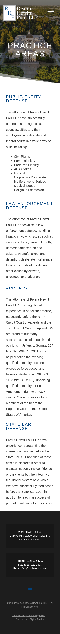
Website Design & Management (28, 615)
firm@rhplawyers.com (34, 568)
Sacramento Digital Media (30, 619)
